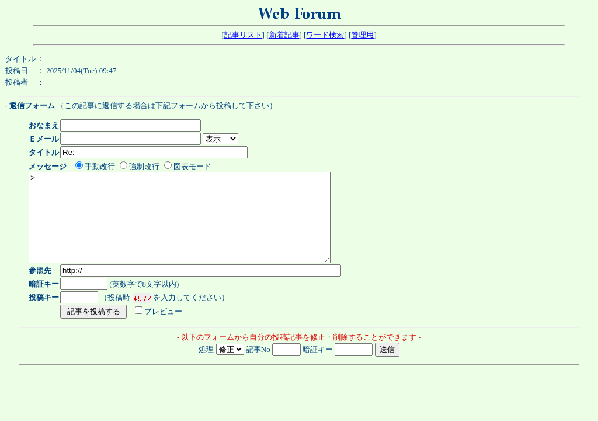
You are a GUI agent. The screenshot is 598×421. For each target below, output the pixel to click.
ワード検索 (325, 34)
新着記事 (284, 34)
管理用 (362, 34)
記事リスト (243, 34)
